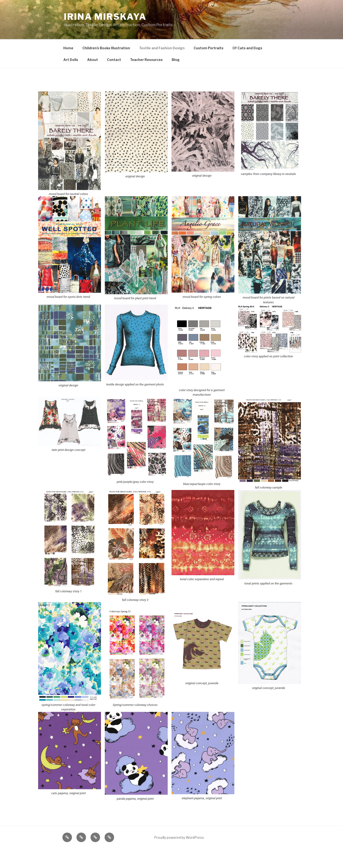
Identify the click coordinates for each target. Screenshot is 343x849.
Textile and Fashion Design (162, 48)
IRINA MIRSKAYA (105, 16)
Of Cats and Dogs (247, 48)
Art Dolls (70, 60)
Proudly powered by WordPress (179, 837)
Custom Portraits (208, 48)
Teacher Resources (146, 60)
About (92, 60)
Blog (176, 60)
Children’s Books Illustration (106, 48)
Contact (114, 60)
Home (68, 48)
